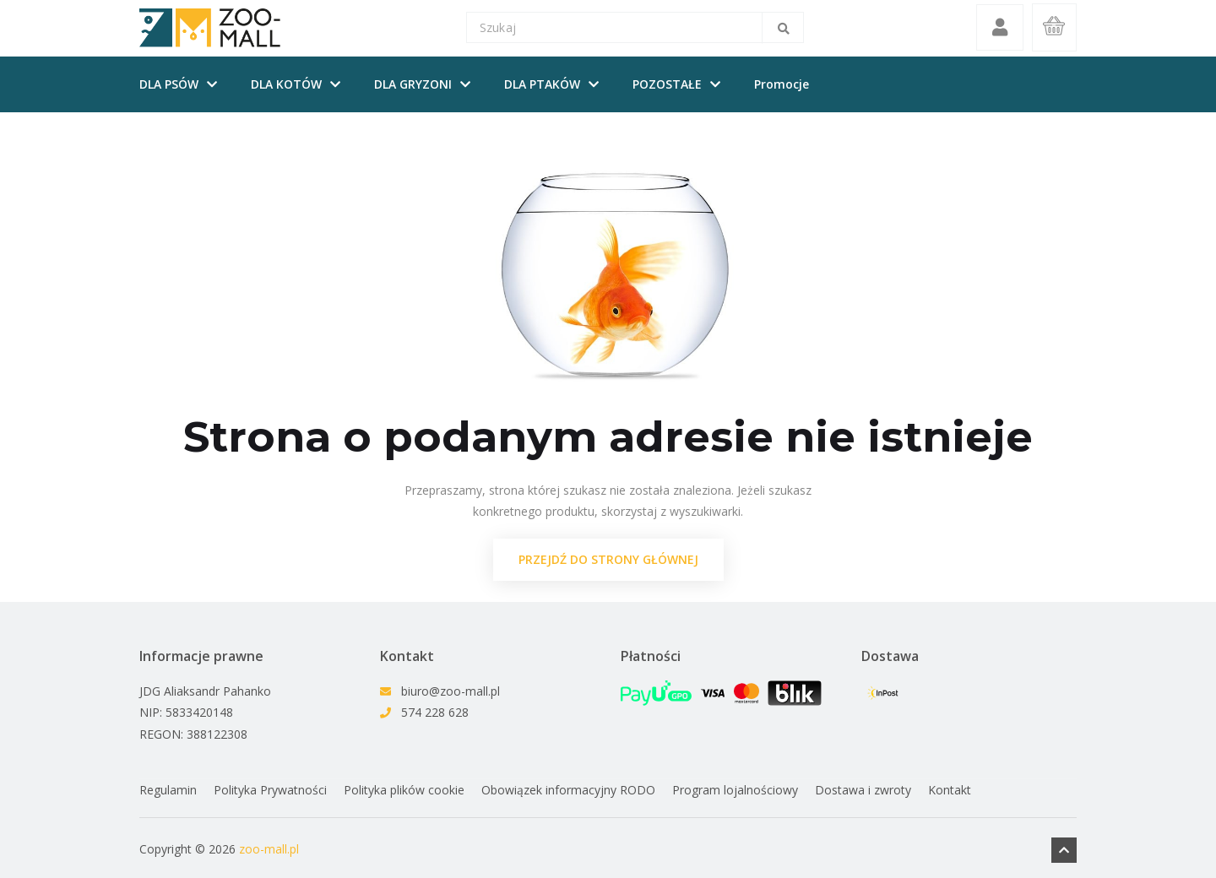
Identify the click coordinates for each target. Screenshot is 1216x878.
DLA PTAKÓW (542, 85)
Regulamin (168, 791)
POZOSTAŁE (667, 85)
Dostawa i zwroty (863, 791)
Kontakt (949, 791)
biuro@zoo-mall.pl (450, 692)
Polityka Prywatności (270, 791)
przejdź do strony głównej (608, 560)
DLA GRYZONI (413, 85)
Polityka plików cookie (404, 791)
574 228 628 (435, 713)
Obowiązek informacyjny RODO (568, 791)
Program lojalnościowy (735, 791)
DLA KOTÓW (286, 85)
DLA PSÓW (168, 85)
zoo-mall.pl (269, 848)
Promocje (781, 85)
